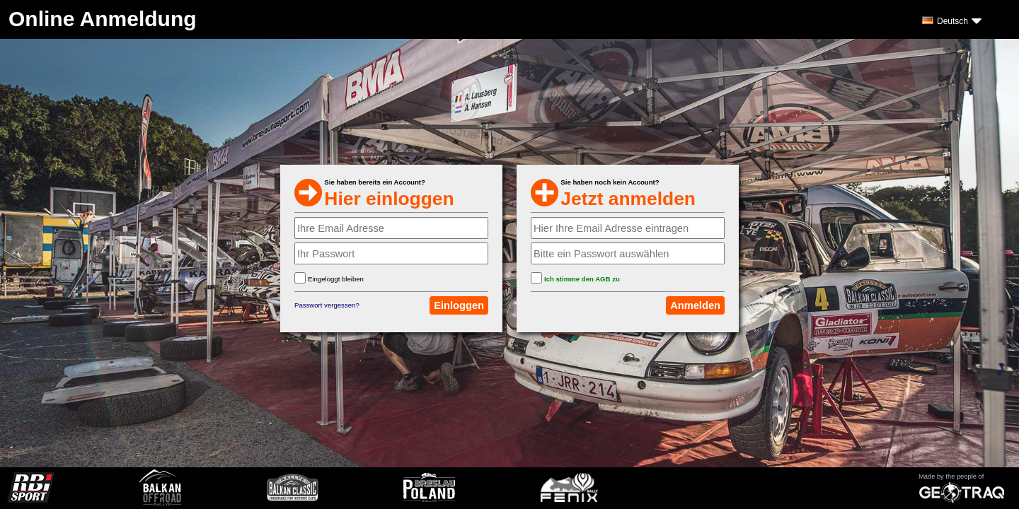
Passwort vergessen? (326, 305)
